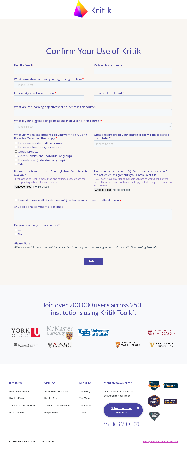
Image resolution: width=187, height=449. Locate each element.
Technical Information (22, 405)
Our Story (84, 391)
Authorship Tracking (56, 391)
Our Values (85, 405)
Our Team (84, 398)
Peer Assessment (19, 391)
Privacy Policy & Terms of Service (160, 441)
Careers (83, 412)
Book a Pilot (51, 398)
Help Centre (16, 412)
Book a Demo (17, 398)
